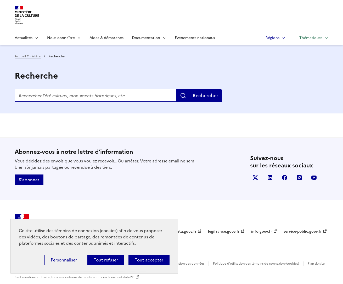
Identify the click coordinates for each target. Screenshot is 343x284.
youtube (314, 177)
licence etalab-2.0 (121, 277)
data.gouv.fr (185, 231)
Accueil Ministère (28, 56)
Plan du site (316, 263)
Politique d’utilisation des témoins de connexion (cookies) (256, 263)
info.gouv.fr (261, 231)
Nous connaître (61, 38)
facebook (284, 177)
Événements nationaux (195, 38)
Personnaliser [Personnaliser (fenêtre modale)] (64, 260)
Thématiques (310, 38)
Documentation (146, 38)
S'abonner (29, 180)
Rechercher (205, 95)
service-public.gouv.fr (303, 231)
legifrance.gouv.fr (224, 231)
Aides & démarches (106, 38)
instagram (299, 177)
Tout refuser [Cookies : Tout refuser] (106, 260)
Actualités (23, 38)
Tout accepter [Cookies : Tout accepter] (149, 260)
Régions (272, 38)
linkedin (270, 177)
